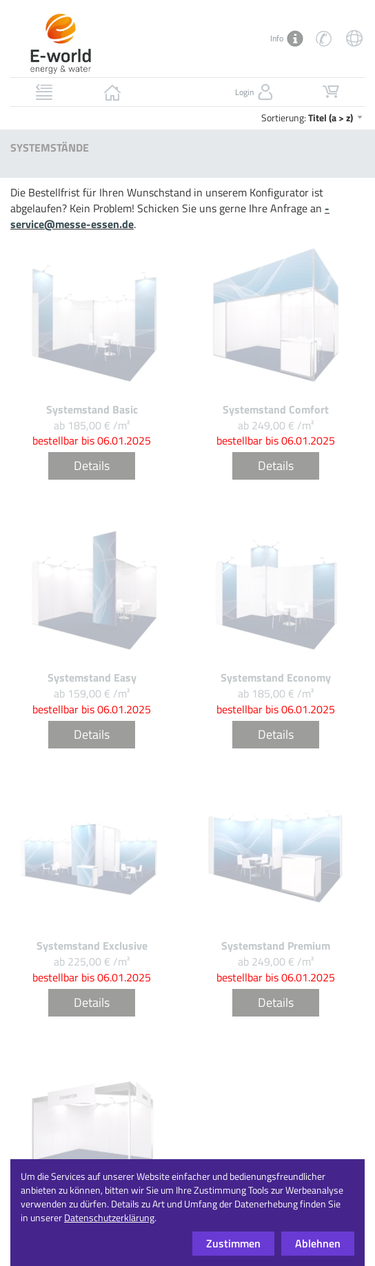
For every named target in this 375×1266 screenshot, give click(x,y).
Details (92, 465)
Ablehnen (318, 1243)
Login (255, 92)
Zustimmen (233, 1243)
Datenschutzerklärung (109, 1217)
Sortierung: (313, 117)
